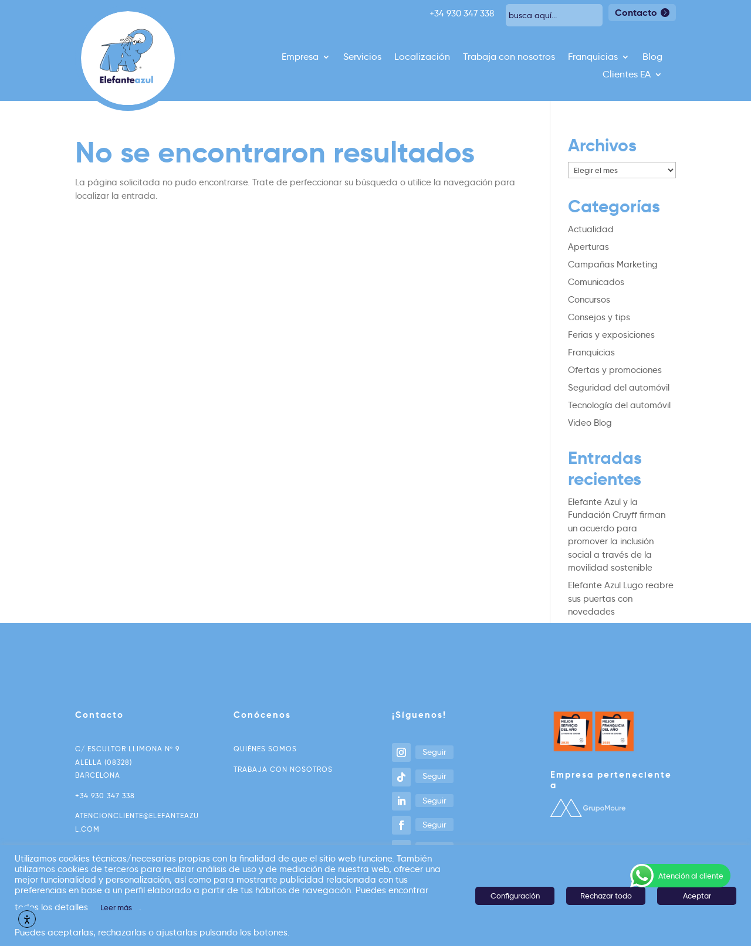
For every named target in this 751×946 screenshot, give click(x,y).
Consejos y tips (599, 317)
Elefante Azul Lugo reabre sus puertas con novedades (621, 598)
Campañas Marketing (613, 264)
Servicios (362, 57)
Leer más (116, 907)
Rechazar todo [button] (606, 895)
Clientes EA (627, 75)
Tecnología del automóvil (619, 405)
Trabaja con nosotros (509, 57)
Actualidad (591, 229)
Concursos (589, 299)
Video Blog (590, 423)
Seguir (434, 752)
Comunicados (596, 282)
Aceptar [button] (697, 895)
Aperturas (588, 247)
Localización (422, 57)
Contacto (636, 12)
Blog (652, 57)
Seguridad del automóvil (618, 387)
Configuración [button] (515, 895)
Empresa (300, 57)
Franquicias (593, 57)
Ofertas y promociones (615, 370)
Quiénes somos (265, 748)
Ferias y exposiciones (611, 335)
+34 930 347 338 (105, 795)
